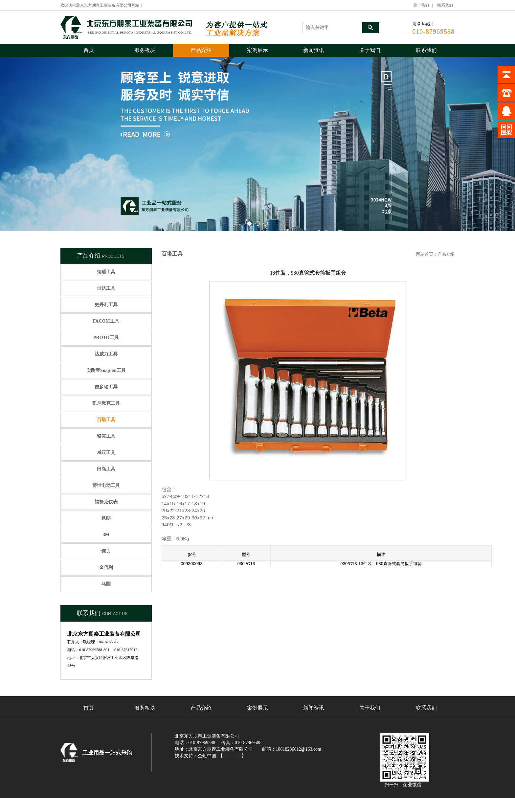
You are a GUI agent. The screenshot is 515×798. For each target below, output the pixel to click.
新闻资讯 (313, 50)
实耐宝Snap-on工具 (106, 370)
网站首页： (426, 254)
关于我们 (421, 5)
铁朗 (106, 518)
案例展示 (257, 50)
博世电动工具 (106, 485)
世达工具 (106, 288)
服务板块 (144, 50)
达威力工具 (106, 354)
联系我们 (445, 5)
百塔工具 (106, 419)
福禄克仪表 (106, 501)
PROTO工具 (106, 337)
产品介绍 (201, 50)
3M (106, 534)
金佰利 (106, 567)
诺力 (106, 551)
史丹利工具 (106, 304)
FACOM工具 (106, 321)
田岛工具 (106, 469)
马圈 (106, 583)
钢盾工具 (106, 271)
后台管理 (232, 755)
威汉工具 (106, 452)
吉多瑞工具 (106, 386)
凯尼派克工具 (106, 403)
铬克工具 (106, 436)
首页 (88, 50)
